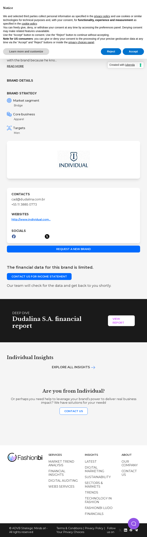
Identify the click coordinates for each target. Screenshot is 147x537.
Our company (130, 463)
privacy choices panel (81, 42)
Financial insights (56, 473)
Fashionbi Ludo (99, 508)
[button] (133, 523)
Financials (94, 514)
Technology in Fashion (98, 500)
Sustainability (98, 477)
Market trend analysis (61, 463)
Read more (15, 66)
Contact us (73, 411)
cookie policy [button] (29, 23)
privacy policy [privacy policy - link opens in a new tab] (102, 16)
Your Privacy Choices (70, 532)
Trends (91, 492)
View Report (118, 320)
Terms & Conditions (69, 528)
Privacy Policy (94, 528)
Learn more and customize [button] (26, 51)
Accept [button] (133, 51)
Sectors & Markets (94, 484)
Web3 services (61, 486)
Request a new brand (73, 249)
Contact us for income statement (39, 276)
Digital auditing (63, 480)
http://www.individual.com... (31, 219)
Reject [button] (111, 51)
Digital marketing (94, 469)
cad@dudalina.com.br (28, 199)
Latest (91, 461)
